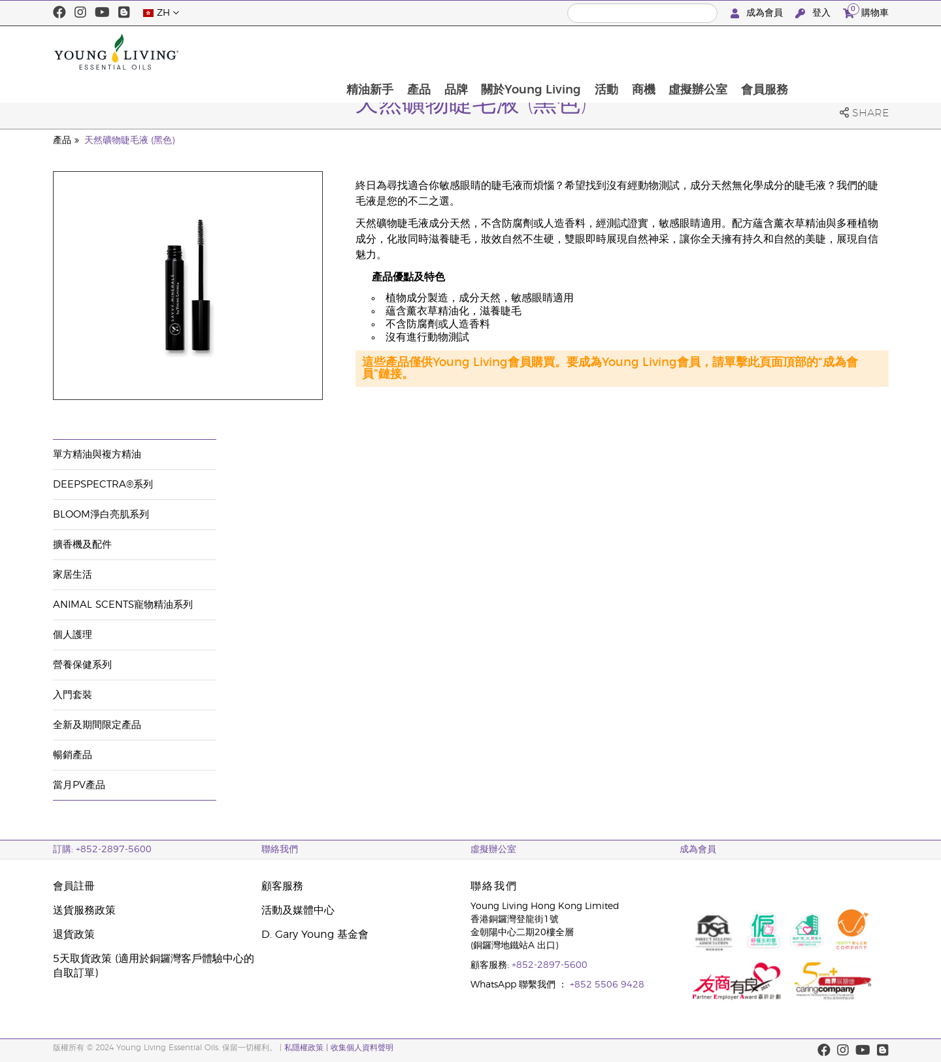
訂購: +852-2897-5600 (102, 849)
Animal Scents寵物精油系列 (123, 605)
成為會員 (758, 13)
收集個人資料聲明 (362, 1048)
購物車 (866, 11)
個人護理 (72, 635)
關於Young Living (621, 52)
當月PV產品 (79, 785)
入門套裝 (72, 695)
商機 (735, 52)
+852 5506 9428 (607, 984)
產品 (507, 52)
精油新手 (457, 52)
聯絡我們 (279, 849)
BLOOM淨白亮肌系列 (101, 515)
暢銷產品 (72, 755)
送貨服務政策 (84, 910)
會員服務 (858, 52)
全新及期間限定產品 (97, 725)
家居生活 (72, 575)
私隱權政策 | (307, 1048)
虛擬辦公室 (790, 52)
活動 (697, 52)
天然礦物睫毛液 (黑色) (129, 140)
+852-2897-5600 (549, 965)
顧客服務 (282, 886)
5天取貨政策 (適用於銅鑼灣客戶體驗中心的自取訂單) (153, 966)
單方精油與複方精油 (97, 454)
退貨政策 (74, 934)
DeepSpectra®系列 (103, 485)
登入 (814, 13)
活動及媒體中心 (298, 910)
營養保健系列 (82, 665)
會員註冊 (74, 886)
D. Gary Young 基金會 (315, 934)
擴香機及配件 (82, 545)
